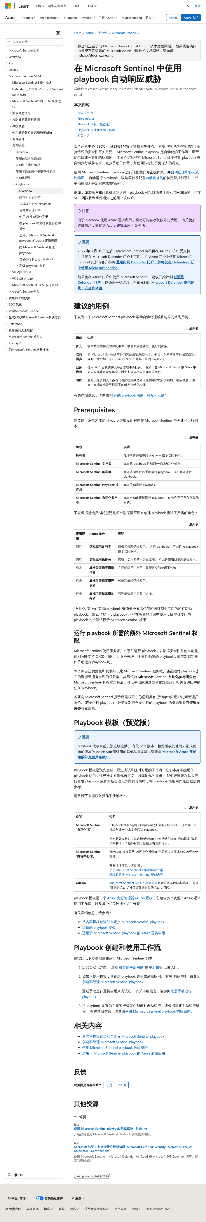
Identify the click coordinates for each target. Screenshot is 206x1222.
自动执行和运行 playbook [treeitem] (36, 259)
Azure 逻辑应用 (118, 225)
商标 (135, 1209)
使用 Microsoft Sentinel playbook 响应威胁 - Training (110, 1129)
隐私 (73, 1209)
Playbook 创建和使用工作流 (96, 130)
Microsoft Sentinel (124, 33)
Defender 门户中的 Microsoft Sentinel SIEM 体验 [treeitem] (37, 92)
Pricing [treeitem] (13, 343)
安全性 (102, 33)
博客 (47, 1209)
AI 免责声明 (13, 1209)
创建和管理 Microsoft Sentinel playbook (112, 981)
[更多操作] (197, 32)
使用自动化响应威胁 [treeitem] (29, 158)
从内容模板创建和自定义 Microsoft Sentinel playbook (123, 921)
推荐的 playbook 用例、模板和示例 (137, 395)
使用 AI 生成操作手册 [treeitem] (33, 216)
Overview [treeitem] (22, 152)
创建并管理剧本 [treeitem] (30, 210)
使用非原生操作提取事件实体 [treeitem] (36, 171)
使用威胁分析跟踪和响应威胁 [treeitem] (32, 132)
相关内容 (83, 135)
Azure (90, 33)
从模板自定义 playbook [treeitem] (35, 204)
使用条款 (120, 1209)
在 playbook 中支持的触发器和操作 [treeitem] (40, 226)
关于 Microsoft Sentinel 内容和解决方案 (136, 870)
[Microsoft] (8, 6)
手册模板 (156, 967)
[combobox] (34, 41)
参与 (62, 1209)
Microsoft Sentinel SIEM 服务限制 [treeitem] (35, 285)
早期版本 (32, 1209)
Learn (77, 33)
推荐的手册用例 (131, 967)
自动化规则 (154, 177)
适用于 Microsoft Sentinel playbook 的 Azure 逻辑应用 (123, 932)
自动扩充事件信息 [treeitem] (28, 165)
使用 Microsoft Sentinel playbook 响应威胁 (157, 1011)
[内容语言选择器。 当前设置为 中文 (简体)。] (17, 1198)
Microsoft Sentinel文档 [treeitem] (24, 50)
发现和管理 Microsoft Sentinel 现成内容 (136, 874)
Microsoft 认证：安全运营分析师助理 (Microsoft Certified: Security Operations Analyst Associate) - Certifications (133, 1149)
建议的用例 (85, 113)
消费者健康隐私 (95, 1209)
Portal (173, 18)
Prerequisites (85, 118)
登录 (198, 6)
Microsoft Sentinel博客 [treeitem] (24, 337)
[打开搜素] (188, 6)
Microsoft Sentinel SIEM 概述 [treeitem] (32, 82)
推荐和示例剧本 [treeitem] (30, 197)
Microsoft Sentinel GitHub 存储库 (131, 883)
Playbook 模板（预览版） (94, 124)
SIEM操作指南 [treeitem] (21, 272)
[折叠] (57, 33)
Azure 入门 (191, 18)
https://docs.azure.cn (95, 55)
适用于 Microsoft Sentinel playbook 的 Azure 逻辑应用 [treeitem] (38, 238)
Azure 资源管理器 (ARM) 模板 (130, 898)
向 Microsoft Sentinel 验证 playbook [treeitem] (37, 250)
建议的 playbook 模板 (98, 927)
